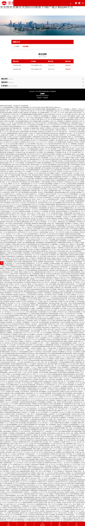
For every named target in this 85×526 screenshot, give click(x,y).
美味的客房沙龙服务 (37, 175)
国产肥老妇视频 (14, 128)
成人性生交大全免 (40, 180)
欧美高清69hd (63, 272)
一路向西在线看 (23, 428)
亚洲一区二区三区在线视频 (34, 329)
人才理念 (17, 46)
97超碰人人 (27, 492)
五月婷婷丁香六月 (16, 114)
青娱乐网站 (64, 340)
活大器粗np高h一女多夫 (32, 338)
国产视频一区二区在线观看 (74, 454)
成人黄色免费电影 (18, 253)
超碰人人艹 (65, 456)
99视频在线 (15, 229)
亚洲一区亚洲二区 (21, 411)
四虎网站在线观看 (41, 109)
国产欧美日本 (68, 249)
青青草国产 (15, 501)
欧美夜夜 (62, 282)
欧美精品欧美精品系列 (69, 374)
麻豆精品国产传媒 (73, 253)
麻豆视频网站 (43, 392)
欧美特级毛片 (76, 421)
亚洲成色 (19, 194)
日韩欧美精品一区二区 (32, 393)
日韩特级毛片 (60, 471)
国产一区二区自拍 (34, 511)
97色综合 (76, 145)
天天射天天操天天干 (57, 125)
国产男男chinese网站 (73, 307)
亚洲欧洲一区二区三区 (70, 218)
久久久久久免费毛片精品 (11, 274)
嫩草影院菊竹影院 (61, 204)
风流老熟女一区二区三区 (73, 388)
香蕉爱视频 (17, 191)
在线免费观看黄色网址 (51, 243)
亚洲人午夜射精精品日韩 (27, 362)
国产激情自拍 (36, 418)
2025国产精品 (25, 185)
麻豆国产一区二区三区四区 (71, 407)
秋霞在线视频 (57, 404)
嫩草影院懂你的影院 (29, 291)
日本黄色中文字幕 (20, 152)
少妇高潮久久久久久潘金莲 (22, 289)
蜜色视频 (25, 206)
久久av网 (81, 468)
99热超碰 (12, 438)
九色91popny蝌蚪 (75, 260)
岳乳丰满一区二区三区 (42, 317)
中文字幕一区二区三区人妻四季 (22, 284)
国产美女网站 (14, 144)
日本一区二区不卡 (18, 130)
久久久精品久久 (7, 340)
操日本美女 (75, 114)
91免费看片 (57, 279)
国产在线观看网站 (74, 268)
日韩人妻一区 (66, 144)
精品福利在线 (44, 314)
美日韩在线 (40, 294)
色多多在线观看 (46, 352)
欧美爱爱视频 (71, 372)
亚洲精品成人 (24, 468)
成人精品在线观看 (17, 251)
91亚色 (66, 236)
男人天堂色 (78, 208)
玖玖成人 (61, 314)
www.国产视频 (58, 438)
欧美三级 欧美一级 (78, 404)
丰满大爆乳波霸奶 (77, 416)
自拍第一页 (56, 310)
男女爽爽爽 (29, 225)
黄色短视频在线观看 (34, 428)
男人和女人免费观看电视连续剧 (9, 133)
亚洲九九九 (23, 213)
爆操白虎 (40, 367)
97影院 (43, 509)
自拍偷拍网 (11, 159)
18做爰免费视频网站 (42, 303)
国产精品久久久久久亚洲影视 (44, 300)
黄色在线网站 (15, 513)
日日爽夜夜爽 (53, 161)
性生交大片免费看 (51, 312)
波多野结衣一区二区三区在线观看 (70, 485)
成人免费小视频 (69, 483)
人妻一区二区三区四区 (39, 288)
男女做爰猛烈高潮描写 (26, 137)
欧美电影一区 (11, 263)
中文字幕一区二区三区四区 (29, 508)
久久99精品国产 (27, 457)
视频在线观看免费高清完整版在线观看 (61, 353)
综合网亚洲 (70, 142)
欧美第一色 (77, 119)
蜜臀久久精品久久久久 (44, 298)
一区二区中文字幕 (60, 232)
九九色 (57, 459)
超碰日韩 (29, 288)
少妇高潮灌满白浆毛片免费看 (33, 163)
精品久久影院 (14, 444)
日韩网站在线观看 (14, 310)
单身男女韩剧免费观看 (15, 126)
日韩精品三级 (25, 511)
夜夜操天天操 (20, 366)
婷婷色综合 (75, 320)
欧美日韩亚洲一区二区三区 (34, 485)
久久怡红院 (32, 237)
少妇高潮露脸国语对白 (64, 123)
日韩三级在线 (18, 166)
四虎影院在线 (31, 353)
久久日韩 (53, 444)
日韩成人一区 (79, 282)
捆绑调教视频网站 (51, 109)
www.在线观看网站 (11, 487)
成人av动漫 (49, 516)
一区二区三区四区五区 (78, 133)
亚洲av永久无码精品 (62, 424)
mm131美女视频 (4, 480)
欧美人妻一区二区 (37, 201)
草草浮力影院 (80, 374)
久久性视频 (61, 201)
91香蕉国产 (18, 322)
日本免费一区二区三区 (64, 360)
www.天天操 (72, 308)
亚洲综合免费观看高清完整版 (19, 364)
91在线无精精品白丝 (5, 489)
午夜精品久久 (25, 412)
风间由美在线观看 (49, 262)
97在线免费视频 (4, 470)
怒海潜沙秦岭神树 (58, 407)
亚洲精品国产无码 (50, 461)
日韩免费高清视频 (31, 388)
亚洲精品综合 (53, 369)
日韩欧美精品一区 (32, 301)
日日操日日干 (63, 118)
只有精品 (30, 249)
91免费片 (6, 320)
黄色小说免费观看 (56, 151)
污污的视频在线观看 (32, 126)
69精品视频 (78, 362)
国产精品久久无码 (36, 267)
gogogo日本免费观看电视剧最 (69, 197)
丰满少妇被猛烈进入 (14, 187)
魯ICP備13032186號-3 (42, 96)
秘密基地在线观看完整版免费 (28, 402)
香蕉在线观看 (35, 437)
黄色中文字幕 (48, 203)
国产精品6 (81, 265)
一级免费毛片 (41, 194)
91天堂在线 (51, 379)
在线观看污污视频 (73, 341)
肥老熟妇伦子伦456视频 (22, 348)
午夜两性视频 (28, 256)
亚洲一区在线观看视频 (58, 225)
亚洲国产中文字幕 (50, 475)
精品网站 (47, 445)
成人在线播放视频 (49, 152)
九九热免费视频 (41, 508)
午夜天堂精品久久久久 (20, 171)
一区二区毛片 (66, 463)
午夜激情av (80, 222)
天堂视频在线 (75, 178)
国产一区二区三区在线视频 (34, 217)
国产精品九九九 (6, 229)
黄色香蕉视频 (68, 293)
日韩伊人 (45, 350)
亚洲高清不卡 (14, 440)
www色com (33, 239)
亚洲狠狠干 (52, 400)
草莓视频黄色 (8, 293)
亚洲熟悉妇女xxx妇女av (30, 145)
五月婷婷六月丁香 (45, 418)
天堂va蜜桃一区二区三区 (52, 132)
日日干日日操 (8, 210)
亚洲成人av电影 (23, 133)
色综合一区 (37, 185)
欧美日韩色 (46, 289)
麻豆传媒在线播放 (53, 364)
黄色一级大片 (31, 414)
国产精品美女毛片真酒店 (20, 378)
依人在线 (79, 489)
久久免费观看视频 (49, 345)
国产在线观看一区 (71, 327)
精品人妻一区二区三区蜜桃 (10, 404)
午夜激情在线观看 (7, 305)
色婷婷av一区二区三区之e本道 (40, 161)
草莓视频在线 (20, 256)
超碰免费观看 (47, 416)
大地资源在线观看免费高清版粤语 (18, 475)
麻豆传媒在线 (80, 345)
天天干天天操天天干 (22, 397)
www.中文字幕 (45, 265)
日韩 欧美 (49, 340)
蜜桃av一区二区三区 (24, 340)
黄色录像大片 (36, 509)
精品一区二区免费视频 (20, 300)
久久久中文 (34, 340)
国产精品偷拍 (33, 113)
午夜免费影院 (47, 293)
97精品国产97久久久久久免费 (63, 336)
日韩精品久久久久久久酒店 (48, 320)
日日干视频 (30, 447)
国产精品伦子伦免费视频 (13, 156)
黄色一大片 (61, 191)
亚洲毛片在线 (42, 499)
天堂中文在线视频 (66, 322)
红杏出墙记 (75, 125)
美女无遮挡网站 (31, 144)
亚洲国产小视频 (69, 158)
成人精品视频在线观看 (32, 459)
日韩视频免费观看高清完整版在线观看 (31, 114)
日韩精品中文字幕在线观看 (38, 156)
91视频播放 (20, 230)
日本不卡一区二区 (78, 466)
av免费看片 (52, 140)
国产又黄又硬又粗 (76, 187)
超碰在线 (80, 197)
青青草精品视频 (9, 166)
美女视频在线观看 (10, 353)
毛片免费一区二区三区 (28, 166)
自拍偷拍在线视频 (24, 308)
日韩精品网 (37, 433)
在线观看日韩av (55, 267)
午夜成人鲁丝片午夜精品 (17, 341)
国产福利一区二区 (78, 508)
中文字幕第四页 (61, 256)
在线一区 (39, 130)
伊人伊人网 (25, 159)
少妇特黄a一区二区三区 (41, 336)
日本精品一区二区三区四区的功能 (37, 173)
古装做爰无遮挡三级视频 (71, 369)
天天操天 (20, 145)
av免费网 (31, 366)
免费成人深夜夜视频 (78, 353)
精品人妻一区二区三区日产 (50, 201)
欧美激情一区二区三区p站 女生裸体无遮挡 (40, 197)
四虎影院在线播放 (43, 270)
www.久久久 (13, 320)
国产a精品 (61, 409)
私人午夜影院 (57, 502)
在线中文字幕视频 (66, 274)
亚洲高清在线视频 (54, 314)
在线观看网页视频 (77, 230)
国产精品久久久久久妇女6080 (67, 315)
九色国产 (78, 116)
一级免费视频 (39, 308)
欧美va (9, 116)
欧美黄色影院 (75, 274)
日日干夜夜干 (64, 308)
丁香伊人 (80, 109)
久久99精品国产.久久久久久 (61, 435)
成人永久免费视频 (56, 334)
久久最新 (26, 246)
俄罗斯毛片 (77, 520)
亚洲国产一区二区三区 (33, 171)
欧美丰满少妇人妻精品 (76, 392)
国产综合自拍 (31, 154)
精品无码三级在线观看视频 (57, 210)
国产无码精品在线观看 (12, 147)
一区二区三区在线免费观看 (42, 454)
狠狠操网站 (18, 159)
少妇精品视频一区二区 (65, 189)
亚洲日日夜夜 (75, 267)
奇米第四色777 (9, 314)
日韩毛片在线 (16, 213)
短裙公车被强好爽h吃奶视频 (36, 468)
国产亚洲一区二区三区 (70, 445)
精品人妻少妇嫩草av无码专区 (29, 466)
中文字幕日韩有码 (32, 294)
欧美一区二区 (67, 419)
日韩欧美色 (57, 288)
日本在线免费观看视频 (65, 343)
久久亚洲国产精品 (78, 336)
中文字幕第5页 (65, 468)
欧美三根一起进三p (11, 357)
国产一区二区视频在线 (21, 286)
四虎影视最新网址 (44, 210)
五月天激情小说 (69, 371)
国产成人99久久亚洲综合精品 (42, 447)
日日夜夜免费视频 (15, 480)
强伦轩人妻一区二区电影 (34, 213)
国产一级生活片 (26, 478)
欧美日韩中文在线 (13, 381)
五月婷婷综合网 (12, 196)
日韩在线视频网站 (78, 262)
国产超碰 (3, 241)
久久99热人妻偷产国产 (38, 284)
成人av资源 (25, 194)
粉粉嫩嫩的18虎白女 (69, 208)
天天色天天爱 (35, 322)
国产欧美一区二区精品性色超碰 (39, 140)
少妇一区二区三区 (50, 464)
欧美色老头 (45, 369)
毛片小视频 (14, 197)
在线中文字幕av (64, 229)
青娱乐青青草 (46, 327)
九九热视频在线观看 (30, 520)
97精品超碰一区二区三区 (14, 350)
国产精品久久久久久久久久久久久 (48, 397)
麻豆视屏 (15, 369)
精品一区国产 (60, 324)
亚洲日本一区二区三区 (58, 220)
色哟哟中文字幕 (45, 267)
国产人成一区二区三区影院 (72, 225)
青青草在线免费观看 (21, 353)
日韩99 (10, 355)
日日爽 (70, 303)
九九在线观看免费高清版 (42, 291)
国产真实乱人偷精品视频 (18, 343)
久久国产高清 (45, 268)
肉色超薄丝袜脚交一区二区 (34, 423)
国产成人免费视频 (38, 262)
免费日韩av (70, 310)
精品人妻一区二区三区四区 (62, 111)
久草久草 (5, 315)
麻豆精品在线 (24, 182)
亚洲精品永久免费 (10, 426)
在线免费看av (46, 121)
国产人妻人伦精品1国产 (31, 496)
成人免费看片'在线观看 (67, 376)
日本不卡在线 (30, 118)
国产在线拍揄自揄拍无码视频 (15, 499)
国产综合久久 (81, 217)
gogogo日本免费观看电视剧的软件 (36, 227)
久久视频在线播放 (62, 253)
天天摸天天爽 (22, 440)
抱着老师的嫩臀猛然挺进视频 (69, 437)
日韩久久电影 (67, 125)
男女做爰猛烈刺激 (77, 151)
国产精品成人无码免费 (63, 492)
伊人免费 (19, 359)
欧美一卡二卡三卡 (38, 374)
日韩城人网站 (16, 244)
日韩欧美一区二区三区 (64, 397)
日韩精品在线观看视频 (52, 315)
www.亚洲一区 (62, 487)
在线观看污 (26, 267)
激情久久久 (67, 178)
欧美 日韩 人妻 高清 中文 (19, 518)
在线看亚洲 (6, 301)
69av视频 (25, 319)
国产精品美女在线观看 (38, 281)
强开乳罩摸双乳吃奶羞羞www (77, 236)
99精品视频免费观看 (79, 210)
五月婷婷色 (37, 438)
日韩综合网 (20, 405)
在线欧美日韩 (4, 135)
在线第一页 (79, 173)
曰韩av (47, 509)
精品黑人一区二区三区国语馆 (19, 390)
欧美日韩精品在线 (58, 119)
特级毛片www (21, 320)
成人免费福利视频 (53, 362)
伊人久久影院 (47, 374)
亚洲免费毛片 (65, 367)
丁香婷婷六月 (37, 116)
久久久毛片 (27, 452)
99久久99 (11, 142)
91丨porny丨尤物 (20, 317)
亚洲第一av (23, 151)
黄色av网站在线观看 (29, 494)
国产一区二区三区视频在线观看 (24, 177)
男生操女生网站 (38, 450)
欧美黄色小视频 (50, 180)
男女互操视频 (32, 475)
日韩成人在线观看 (40, 518)
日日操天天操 (25, 303)
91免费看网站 (62, 388)
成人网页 (9, 137)
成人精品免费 (19, 236)
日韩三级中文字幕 (24, 220)
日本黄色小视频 (16, 508)
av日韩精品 (76, 232)
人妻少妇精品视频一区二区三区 (38, 331)
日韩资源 (70, 386)
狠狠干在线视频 (75, 360)
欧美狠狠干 (28, 324)
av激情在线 (32, 516)
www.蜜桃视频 (78, 428)
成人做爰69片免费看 (73, 118)
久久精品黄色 (12, 376)
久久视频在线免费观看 (26, 502)
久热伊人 (19, 234)
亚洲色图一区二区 (51, 156)
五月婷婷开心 (28, 341)
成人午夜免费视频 (46, 383)
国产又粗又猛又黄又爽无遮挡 (52, 274)
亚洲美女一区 (6, 435)
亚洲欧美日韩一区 (38, 457)
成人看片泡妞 (42, 435)
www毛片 (61, 483)
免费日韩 (39, 350)
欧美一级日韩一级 (30, 371)
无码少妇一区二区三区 (30, 130)
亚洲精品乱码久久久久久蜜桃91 (21, 464)
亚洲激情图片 (27, 253)
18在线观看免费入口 (16, 506)
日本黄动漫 (57, 319)
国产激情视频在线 (63, 457)
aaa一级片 (27, 119)
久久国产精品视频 (44, 126)
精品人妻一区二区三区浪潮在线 (66, 381)
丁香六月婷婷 (8, 223)
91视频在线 (56, 516)
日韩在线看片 (8, 400)
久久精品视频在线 (23, 516)
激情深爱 (73, 357)
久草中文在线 (55, 128)
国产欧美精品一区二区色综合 (47, 206)
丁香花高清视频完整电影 (22, 121)
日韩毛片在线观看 (57, 393)
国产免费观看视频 (19, 520)
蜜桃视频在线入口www (65, 133)
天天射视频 (58, 152)
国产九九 (14, 327)
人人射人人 (82, 239)
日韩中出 (40, 386)
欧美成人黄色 (70, 248)
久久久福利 (10, 520)
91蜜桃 (20, 369)
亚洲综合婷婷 (61, 156)
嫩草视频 (31, 445)
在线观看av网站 (52, 487)
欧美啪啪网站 (4, 346)
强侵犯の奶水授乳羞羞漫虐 (31, 487)
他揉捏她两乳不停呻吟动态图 (41, 137)
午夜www (7, 440)
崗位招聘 (27, 46)
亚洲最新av (49, 402)
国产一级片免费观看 (74, 338)
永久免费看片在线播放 (30, 282)
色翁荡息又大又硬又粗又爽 (39, 260)
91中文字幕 (43, 165)
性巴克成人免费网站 (17, 367)
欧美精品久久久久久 (12, 248)
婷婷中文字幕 (23, 315)
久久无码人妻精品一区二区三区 (44, 215)
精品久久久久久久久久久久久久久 (34, 398)
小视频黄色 (37, 383)
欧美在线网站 (33, 192)
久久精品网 (43, 171)
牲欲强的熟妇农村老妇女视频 (59, 298)
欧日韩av (69, 502)
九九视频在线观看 (11, 118)
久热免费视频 (54, 244)
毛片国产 (51, 251)
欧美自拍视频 (69, 220)
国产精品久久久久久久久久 (66, 398)
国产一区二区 (23, 229)
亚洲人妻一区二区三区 (36, 111)
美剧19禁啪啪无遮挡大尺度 (43, 353)
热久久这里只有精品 (59, 251)
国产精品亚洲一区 (65, 267)
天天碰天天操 (33, 444)
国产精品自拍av (10, 388)
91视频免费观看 (74, 270)
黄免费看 (60, 294)
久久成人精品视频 (16, 374)
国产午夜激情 (11, 447)
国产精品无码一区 (41, 385)
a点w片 (66, 476)
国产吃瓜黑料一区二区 (58, 489)
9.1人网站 (63, 518)
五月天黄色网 (74, 229)
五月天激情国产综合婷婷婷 (7, 411)
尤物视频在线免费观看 (14, 511)
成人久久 (8, 402)
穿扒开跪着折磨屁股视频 (30, 499)
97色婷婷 (80, 346)
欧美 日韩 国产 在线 (12, 170)
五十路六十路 (27, 463)
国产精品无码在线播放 (6, 113)
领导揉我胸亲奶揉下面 (33, 244)
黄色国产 (24, 215)
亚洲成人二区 (80, 135)
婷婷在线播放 (70, 227)
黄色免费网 (79, 199)
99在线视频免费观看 (79, 480)
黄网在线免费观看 (24, 331)
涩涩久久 (73, 345)
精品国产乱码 (31, 440)
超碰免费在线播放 (57, 374)
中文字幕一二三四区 (43, 343)
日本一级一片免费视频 (63, 109)
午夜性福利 (50, 482)
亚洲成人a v (63, 359)
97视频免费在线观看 (31, 293)
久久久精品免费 (53, 412)
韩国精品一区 (69, 473)
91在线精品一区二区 (16, 430)
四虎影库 (53, 454)
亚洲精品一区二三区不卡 (37, 395)
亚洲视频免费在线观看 (41, 501)
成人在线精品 (77, 213)
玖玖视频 (68, 395)
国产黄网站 (20, 487)
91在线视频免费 (42, 208)
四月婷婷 (35, 379)
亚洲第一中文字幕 (25, 156)
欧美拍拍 (56, 345)
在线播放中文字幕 (42, 326)
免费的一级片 (40, 475)
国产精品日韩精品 (79, 386)
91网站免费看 (37, 265)
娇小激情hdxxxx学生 (11, 232)
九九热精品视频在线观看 (75, 279)
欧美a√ (19, 185)
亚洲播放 (34, 404)
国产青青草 (52, 211)
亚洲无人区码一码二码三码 (18, 203)
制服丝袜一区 (23, 144)
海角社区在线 (31, 109)
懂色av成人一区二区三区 (32, 210)
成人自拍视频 (31, 334)
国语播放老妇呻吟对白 (24, 442)
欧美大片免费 (45, 170)
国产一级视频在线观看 (58, 223)
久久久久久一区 (49, 426)
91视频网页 (62, 418)
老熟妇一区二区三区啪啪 (55, 350)
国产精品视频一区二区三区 (43, 125)
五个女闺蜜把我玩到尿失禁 (15, 267)
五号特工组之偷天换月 (41, 123)
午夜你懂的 (33, 220)
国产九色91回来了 (26, 431)
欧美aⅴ (74, 395)
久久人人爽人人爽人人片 (26, 248)
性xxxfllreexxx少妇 (22, 196)
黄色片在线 (25, 359)
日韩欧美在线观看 (56, 260)
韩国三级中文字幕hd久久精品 (8, 476)
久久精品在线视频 (35, 314)
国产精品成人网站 (25, 165)
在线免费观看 (63, 241)
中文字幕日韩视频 (44, 372)
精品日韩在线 (64, 338)
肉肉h (31, 185)
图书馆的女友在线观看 (49, 154)
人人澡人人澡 (31, 300)
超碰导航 (26, 113)
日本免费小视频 (5, 211)
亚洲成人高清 (77, 471)
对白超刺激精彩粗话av (57, 405)
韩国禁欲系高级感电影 (40, 376)
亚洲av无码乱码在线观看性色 (70, 333)
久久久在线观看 (31, 364)
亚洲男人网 (68, 232)
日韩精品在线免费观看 (61, 137)
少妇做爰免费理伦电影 (41, 504)
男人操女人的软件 (40, 516)
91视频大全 (55, 466)
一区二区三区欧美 (73, 130)
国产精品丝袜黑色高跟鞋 (77, 111)
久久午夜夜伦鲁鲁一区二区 (75, 211)
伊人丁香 (45, 506)
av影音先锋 (41, 203)
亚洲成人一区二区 (78, 343)
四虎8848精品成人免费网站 (62, 423)
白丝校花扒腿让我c (62, 296)
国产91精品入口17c (43, 145)
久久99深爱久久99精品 (53, 359)
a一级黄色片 (73, 109)
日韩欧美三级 (61, 289)
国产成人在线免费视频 (41, 196)
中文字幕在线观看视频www (21, 314)
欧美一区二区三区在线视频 (54, 456)
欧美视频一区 (9, 398)
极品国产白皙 (65, 139)
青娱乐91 (17, 142)
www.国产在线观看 (21, 447)
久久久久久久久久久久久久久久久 (11, 204)
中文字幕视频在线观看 (32, 149)
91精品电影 (34, 191)
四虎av (26, 366)
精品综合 (51, 357)
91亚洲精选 (14, 334)
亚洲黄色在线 (14, 421)
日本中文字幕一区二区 (18, 456)
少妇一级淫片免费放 (51, 284)
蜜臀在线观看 (53, 372)
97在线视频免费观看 (62, 480)
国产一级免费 (14, 272)
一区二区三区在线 (18, 463)
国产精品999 (47, 489)
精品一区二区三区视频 (47, 438)
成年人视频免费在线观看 (23, 471)
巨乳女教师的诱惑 (17, 201)
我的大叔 (50, 502)
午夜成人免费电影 (22, 135)
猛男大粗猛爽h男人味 (38, 253)
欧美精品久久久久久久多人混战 (36, 426)
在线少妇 (29, 229)
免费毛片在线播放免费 (43, 133)
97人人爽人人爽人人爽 (40, 362)
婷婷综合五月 (29, 379)
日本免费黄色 (13, 249)
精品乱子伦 (50, 435)
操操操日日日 (62, 383)
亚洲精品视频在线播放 (42, 414)
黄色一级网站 (77, 504)
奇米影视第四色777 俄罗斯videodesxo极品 (32, 310)
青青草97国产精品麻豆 (48, 130)
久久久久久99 (30, 504)
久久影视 (40, 301)
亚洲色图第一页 (10, 322)
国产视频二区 (68, 379)
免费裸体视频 (34, 490)
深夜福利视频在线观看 (78, 426)
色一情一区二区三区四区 (76, 263)
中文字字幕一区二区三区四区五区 (23, 383)
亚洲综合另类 (30, 180)
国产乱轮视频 (50, 288)
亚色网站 (40, 381)
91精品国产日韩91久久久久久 (68, 442)
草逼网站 (15, 340)
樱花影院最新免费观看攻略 (30, 386)
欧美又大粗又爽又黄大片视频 (76, 475)
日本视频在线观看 (23, 249)
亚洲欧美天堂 (48, 470)
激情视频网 (58, 426)
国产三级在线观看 (43, 158)
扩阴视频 (44, 433)
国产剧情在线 (74, 140)
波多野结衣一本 (53, 414)
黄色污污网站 (9, 284)
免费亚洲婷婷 (15, 151)
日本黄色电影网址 (79, 137)
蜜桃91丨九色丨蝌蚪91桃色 (9, 459)
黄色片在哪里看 (27, 201)
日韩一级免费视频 (68, 444)
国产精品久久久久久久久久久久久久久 (15, 312)
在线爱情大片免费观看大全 (59, 352)
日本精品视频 (27, 223)
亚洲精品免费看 (43, 490)
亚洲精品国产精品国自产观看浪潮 (68, 348)
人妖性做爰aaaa (76, 397)
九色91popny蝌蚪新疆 (33, 189)
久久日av (61, 412)
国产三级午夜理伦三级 (78, 293)
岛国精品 (15, 428)
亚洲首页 (49, 371)
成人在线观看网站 (8, 262)
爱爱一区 (4, 182)
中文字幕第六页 (17, 400)
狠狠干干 (32, 352)
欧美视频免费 (13, 509)
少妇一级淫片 (32, 199)
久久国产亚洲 (51, 234)
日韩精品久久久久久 (55, 317)
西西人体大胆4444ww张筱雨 (8, 366)
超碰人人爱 (76, 444)
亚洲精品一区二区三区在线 (59, 116)
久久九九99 (61, 326)
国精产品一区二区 (11, 178)
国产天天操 (54, 329)
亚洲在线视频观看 (49, 192)
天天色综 (56, 483)
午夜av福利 (51, 506)
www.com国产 (20, 496)
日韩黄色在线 (69, 471)
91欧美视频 (47, 450)
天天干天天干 (67, 230)
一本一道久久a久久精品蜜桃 (62, 196)
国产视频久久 (73, 301)
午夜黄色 (9, 253)
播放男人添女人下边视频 (74, 359)
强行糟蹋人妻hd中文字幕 (73, 518)
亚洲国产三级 (21, 243)
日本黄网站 (51, 459)
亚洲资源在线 (43, 459)
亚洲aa (49, 223)
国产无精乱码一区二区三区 (9, 307)
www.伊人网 (60, 249)
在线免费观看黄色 (22, 357)
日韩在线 (4, 407)
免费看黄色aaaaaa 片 (77, 277)
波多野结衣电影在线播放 (7, 237)
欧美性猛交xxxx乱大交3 (42, 400)
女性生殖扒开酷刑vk (5, 109)
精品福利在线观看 (56, 147)
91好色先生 (54, 383)
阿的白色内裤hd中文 (21, 329)
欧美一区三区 (52, 249)
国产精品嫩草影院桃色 (8, 317)
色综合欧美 (64, 126)
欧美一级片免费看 (32, 147)
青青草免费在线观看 (54, 497)
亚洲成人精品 (30, 438)
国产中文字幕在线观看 (6, 319)
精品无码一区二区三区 (57, 194)
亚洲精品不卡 (33, 194)
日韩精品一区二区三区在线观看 (48, 149)
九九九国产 (14, 454)
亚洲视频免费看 (25, 191)
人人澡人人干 (23, 147)
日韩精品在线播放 (80, 126)
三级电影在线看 (74, 367)
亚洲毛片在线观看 (37, 463)
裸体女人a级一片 (73, 457)
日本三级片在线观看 (36, 506)
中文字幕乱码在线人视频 (22, 237)
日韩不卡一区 (69, 145)
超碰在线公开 (70, 430)
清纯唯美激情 (75, 499)
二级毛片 (22, 187)
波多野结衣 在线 (16, 489)
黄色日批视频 (71, 116)
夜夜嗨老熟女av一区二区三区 (34, 263)
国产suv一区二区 (24, 444)
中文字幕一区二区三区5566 (35, 135)
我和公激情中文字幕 (71, 113)
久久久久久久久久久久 (41, 142)
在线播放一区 (66, 260)
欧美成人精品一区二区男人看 (45, 473)
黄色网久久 (51, 336)
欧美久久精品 (18, 262)
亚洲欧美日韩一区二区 (68, 147)
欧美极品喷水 (26, 506)
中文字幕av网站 (21, 504)
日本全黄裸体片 (53, 478)
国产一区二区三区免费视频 (44, 333)
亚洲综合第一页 (57, 333)
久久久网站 (6, 227)
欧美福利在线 (11, 348)
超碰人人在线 (76, 154)
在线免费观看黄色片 (74, 424)
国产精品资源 (12, 119)
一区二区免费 (7, 513)
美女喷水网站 (4, 379)
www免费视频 (42, 340)
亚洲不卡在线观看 (9, 121)
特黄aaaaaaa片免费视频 (38, 464)
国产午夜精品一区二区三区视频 (44, 494)
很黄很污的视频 (68, 213)
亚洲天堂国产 (7, 281)
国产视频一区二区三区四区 (12, 418)
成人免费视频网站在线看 (58, 395)
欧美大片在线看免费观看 (71, 194)
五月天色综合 (4, 376)
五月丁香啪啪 (21, 338)
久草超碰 (2, 256)
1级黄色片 (31, 196)
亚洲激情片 (47, 118)
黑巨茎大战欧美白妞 (42, 251)
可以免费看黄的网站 (12, 139)
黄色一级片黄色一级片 (74, 390)
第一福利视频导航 (67, 404)
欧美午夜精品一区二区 (55, 355)
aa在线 (65, 475)
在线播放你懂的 (7, 463)
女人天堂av (67, 294)
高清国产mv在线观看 (9, 177)
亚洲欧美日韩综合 (15, 416)
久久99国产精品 (53, 301)
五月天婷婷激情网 (65, 497)
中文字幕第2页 (80, 496)
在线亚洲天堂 (7, 334)
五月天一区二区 (46, 213)
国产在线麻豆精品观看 (64, 431)
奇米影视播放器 (70, 496)
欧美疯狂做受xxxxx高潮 (53, 433)
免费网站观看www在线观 (65, 243)
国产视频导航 (59, 140)
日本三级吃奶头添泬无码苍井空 (69, 265)
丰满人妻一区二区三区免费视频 (13, 515)
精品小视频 (60, 284)
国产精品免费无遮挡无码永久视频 (19, 199)
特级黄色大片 (78, 166)
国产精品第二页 (14, 225)
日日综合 (77, 158)
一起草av (9, 277)
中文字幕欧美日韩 (32, 203)
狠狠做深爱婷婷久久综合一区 (54, 520)
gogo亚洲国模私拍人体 (37, 470)
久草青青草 (31, 319)
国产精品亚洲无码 (48, 279)
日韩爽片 (5, 126)
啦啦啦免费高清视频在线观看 (13, 412)
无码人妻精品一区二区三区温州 (71, 449)
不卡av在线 (41, 184)
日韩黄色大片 (12, 397)
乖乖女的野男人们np (40, 359)
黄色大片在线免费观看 (54, 376)
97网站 (75, 215)
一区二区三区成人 (52, 222)
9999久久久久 (40, 282)
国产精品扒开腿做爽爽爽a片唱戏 (75, 487)
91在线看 (7, 197)
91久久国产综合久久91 (9, 504)
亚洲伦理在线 (23, 109)
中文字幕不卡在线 (45, 405)
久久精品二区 (32, 133)
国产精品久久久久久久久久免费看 (64, 331)
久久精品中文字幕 (24, 111)
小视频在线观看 (54, 343)
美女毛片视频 (4, 494)
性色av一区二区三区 (64, 378)
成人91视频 (47, 135)
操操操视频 (16, 288)
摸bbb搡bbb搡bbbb (39, 236)
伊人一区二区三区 (80, 147)
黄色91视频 (25, 251)
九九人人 (70, 334)
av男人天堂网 (43, 487)
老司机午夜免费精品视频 (74, 241)
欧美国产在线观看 (59, 178)
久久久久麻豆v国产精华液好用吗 (53, 144)
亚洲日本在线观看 (40, 277)
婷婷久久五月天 (57, 463)
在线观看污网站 (39, 366)
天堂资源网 (65, 173)
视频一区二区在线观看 (37, 296)
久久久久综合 (18, 265)
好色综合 (60, 171)
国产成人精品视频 (21, 423)
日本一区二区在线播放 (53, 338)
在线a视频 (29, 241)
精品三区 (48, 194)
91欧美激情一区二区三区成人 (58, 509)
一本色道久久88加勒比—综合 (37, 348)
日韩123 (45, 301)
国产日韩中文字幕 (18, 161)
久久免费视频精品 (55, 126)
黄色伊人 (55, 277)
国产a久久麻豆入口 (20, 241)
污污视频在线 (68, 121)
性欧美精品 (17, 450)
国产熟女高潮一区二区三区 (13, 303)
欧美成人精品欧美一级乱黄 (58, 307)
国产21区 (53, 121)
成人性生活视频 (45, 229)
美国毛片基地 (35, 305)
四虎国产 (42, 128)
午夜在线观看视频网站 (12, 424)
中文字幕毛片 (47, 308)
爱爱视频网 (37, 168)
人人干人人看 (69, 156)
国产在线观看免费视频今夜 (33, 170)
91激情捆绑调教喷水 (61, 180)
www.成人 (67, 140)
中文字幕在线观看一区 (67, 490)
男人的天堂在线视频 (17, 123)
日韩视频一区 (13, 135)
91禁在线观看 (10, 360)
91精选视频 (48, 466)
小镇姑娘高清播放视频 (65, 459)
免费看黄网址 (69, 291)
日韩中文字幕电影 (67, 151)
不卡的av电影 (61, 149)
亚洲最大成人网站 (65, 392)
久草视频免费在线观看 (77, 378)
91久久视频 (67, 412)
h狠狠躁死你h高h (71, 256)
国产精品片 (23, 244)
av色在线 (50, 189)
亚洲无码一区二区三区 (71, 191)
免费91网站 (49, 277)
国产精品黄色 (33, 480)
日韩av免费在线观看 (48, 485)
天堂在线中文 (38, 416)
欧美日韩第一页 (10, 236)
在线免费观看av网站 (57, 293)
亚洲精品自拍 (7, 442)
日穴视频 (7, 473)
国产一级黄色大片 (71, 244)
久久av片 (55, 431)
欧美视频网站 (81, 456)
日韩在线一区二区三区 (53, 237)
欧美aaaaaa (76, 300)
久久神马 (24, 234)
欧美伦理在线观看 (61, 239)
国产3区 (4, 447)
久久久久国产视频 (29, 178)
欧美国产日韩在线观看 (50, 367)
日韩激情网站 (34, 230)
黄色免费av (31, 286)
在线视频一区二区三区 (59, 184)
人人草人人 (34, 367)
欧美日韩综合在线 (25, 437)
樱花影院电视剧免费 (45, 307)
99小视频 (20, 113)
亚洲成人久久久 (68, 504)
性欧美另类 (6, 114)
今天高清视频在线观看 (6, 428)
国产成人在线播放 (59, 215)
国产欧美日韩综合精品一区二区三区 (62, 300)
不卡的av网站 (25, 208)
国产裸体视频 (59, 515)
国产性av (64, 175)
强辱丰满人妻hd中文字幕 (40, 502)
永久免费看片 (52, 255)
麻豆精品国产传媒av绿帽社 (63, 320)
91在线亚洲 (61, 291)
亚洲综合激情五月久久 (38, 431)
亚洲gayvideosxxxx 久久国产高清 (17, 275)
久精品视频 (43, 222)
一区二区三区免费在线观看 (61, 366)
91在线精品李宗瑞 (5, 296)
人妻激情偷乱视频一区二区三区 (29, 184)
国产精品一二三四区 (48, 423)
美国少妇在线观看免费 (55, 177)
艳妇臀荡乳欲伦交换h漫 (24, 260)
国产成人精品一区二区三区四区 (54, 230)
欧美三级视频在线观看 (35, 121)
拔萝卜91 (31, 359)
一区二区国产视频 (80, 284)
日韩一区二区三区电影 (12, 111)
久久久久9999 (14, 211)
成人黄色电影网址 (43, 409)
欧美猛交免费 (47, 381)
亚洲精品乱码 (8, 268)
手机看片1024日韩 (53, 388)
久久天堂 (25, 515)
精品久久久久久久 (41, 237)
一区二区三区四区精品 (62, 275)
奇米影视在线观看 (28, 265)
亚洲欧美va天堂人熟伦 (70, 405)
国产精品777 (9, 378)
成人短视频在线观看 (43, 113)
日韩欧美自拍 (43, 305)
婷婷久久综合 (60, 258)
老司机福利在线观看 (34, 360)
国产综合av (34, 478)
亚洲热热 (9, 468)
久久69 (4, 502)
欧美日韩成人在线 (72, 180)
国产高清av (22, 170)
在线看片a (54, 450)
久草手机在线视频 (16, 409)
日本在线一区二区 (79, 447)
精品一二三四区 (56, 246)
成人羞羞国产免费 (48, 463)
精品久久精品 (37, 378)
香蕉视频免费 (13, 145)
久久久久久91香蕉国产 (42, 412)
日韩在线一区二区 (75, 511)
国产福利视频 (77, 156)
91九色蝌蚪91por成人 (12, 308)
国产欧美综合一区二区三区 (32, 255)
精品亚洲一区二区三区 (28, 400)
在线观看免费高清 (7, 369)
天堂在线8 (80, 215)
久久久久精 (47, 151)
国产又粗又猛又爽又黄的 (29, 461)
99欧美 (15, 113)
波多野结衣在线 (54, 133)
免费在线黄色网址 (34, 206)
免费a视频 (32, 159)
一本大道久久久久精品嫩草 (69, 217)
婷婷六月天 (11, 298)
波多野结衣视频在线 (33, 390)
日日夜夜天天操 (27, 369)
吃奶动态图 (3, 137)
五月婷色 (77, 227)
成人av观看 (10, 171)
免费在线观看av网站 (12, 189)
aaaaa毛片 (16, 137)
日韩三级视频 (15, 392)
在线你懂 (37, 357)
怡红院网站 (54, 457)
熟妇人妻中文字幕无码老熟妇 (72, 165)
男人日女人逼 (75, 355)
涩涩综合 (10, 372)
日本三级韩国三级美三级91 (74, 509)
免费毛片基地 (41, 315)
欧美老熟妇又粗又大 (9, 140)
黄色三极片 (40, 144)
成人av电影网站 (41, 520)
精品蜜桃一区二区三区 (60, 430)
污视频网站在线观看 (21, 426)
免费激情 (78, 185)
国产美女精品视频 (46, 168)
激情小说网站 (37, 449)
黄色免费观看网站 (47, 163)
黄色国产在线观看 (36, 268)
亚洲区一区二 (35, 355)
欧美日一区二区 (5, 341)
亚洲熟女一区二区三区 (26, 116)
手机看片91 (62, 135)
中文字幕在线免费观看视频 (25, 449)
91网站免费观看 (77, 350)
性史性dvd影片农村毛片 (72, 289)
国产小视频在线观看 (62, 255)
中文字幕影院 (12, 346)
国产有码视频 (8, 282)
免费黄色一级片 (32, 315)
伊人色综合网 (12, 279)
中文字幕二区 (6, 454)
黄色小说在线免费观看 (18, 239)
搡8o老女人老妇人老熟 (65, 286)
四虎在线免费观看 (56, 166)
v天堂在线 (62, 145)
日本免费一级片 (43, 379)
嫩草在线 (70, 175)
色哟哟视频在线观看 (61, 281)
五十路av (27, 239)
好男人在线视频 (62, 329)
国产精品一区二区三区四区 (46, 437)
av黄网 (15, 449)
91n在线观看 (60, 236)
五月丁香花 (51, 331)
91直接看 (32, 412)
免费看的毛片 (24, 480)
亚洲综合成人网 (51, 256)
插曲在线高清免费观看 (47, 360)
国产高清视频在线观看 (19, 336)
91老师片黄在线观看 (31, 298)
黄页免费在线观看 (25, 490)
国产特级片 (6, 471)
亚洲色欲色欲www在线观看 (32, 405)
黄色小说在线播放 (56, 447)
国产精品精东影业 (31, 152)
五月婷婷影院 (9, 191)
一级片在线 (20, 119)
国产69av (59, 444)
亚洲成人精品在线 (31, 317)
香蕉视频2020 (78, 220)
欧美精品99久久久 (58, 470)
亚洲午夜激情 (73, 456)
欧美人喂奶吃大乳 (29, 123)
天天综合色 (47, 457)
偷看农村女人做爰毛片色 (63, 400)
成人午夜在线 (10, 241)
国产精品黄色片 (4, 149)
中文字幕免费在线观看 (60, 142)
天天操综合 (5, 475)
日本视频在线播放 (53, 123)
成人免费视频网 (57, 203)
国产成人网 (34, 218)
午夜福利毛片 (60, 182)
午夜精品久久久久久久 (19, 168)
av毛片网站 (40, 152)
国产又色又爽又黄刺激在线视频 (61, 163)
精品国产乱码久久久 (10, 194)
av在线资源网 (15, 296)
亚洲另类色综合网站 (54, 303)
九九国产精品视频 (45, 182)
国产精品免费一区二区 (68, 166)
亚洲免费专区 (74, 128)
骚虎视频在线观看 (69, 119)
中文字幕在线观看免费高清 (9, 260)
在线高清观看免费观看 (57, 416)
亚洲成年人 (76, 223)
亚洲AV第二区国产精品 (23, 158)
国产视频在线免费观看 (74, 272)
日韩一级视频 (74, 433)
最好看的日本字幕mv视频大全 (54, 411)
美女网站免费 (69, 210)
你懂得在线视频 (44, 232)
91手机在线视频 (25, 305)
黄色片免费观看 (36, 327)
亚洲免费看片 (15, 402)
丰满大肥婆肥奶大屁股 (68, 452)
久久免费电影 (70, 418)
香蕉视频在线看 (36, 369)
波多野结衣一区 (16, 431)
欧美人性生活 (27, 161)
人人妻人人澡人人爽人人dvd (57, 158)
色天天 (41, 471)
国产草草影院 (15, 490)
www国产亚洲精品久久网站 (45, 404)
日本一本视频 (31, 215)
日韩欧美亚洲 (44, 255)
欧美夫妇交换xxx (4, 497)
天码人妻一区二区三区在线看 (69, 152)
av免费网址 (46, 263)
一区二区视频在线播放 (58, 371)
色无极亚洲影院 (69, 201)
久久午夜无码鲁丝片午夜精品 (18, 149)
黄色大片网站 (49, 419)
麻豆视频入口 (69, 223)
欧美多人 (55, 189)
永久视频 (32, 308)
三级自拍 (54, 381)
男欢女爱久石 (64, 279)
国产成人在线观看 (56, 346)
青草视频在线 (38, 178)
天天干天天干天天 (22, 125)
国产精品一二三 (34, 307)
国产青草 (57, 437)
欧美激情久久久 (22, 414)
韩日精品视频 (4, 286)
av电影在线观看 (53, 241)
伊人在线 (63, 447)
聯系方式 (16, 42)
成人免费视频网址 (71, 222)
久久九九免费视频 (39, 445)
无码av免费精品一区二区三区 (16, 379)
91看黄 (52, 268)
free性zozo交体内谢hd (49, 114)
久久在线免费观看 (67, 426)
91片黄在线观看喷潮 (74, 494)
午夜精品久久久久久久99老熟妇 (64, 461)
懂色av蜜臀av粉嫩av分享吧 (62, 192)
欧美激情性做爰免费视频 (7, 206)
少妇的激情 (67, 416)
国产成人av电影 (6, 518)
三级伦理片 (21, 255)
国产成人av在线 (65, 433)
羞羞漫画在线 (61, 222)
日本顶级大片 (14, 352)
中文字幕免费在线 (56, 175)
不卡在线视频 (39, 258)
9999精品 (8, 392)
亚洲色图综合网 (53, 145)
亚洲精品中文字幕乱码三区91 (38, 482)
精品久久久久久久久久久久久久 (27, 333)
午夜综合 (76, 142)
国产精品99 (59, 475)
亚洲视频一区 (4, 289)
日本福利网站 (69, 326)
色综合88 (47, 147)
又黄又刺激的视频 (20, 298)
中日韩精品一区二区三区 (38, 492)
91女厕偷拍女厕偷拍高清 (61, 494)
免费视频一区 (55, 118)
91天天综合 (27, 355)
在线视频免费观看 (24, 421)
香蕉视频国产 (26, 322)
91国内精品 (51, 196)
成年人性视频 (14, 220)
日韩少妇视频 (30, 168)
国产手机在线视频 (51, 239)
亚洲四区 (40, 293)
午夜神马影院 (72, 296)
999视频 (75, 168)
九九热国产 (64, 334)
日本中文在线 (45, 357)
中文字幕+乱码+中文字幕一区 (71, 171)
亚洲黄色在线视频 (16, 175)
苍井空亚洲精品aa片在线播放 (55, 218)
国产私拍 (53, 182)
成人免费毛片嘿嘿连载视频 (21, 222)
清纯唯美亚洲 (52, 480)
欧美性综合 (8, 343)
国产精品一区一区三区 (78, 288)
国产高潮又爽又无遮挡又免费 (51, 159)
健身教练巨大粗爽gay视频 (39, 223)
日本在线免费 (33, 246)
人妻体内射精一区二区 (73, 383)
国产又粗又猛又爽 (48, 217)
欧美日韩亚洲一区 (30, 345)
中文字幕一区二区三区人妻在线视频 (65, 506)
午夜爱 (64, 502)
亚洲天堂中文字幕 (77, 121)
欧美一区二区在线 (24, 501)
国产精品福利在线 (70, 185)
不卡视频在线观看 (48, 178)
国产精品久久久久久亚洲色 (69, 346)
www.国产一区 (28, 419)
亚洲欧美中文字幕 (26, 175)
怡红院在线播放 (61, 227)
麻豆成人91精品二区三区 (74, 281)
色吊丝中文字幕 (71, 204)
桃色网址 (70, 480)
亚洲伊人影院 (47, 329)
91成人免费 (32, 251)
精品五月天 (39, 159)
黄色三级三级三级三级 (68, 203)
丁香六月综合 (42, 234)
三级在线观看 (4, 449)
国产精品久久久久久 (15, 215)
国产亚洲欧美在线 (76, 400)
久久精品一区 (64, 516)
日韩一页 (7, 175)
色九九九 (51, 232)
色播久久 (58, 173)
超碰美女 (35, 435)
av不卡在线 (5, 142)
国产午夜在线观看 (40, 424)
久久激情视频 (57, 217)
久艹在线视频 (18, 206)
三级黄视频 (11, 433)
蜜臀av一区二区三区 (14, 184)
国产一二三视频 (26, 350)
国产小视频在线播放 (48, 111)
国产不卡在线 (19, 140)
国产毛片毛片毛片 (52, 171)
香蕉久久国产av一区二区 (65, 421)
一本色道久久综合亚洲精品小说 (63, 262)
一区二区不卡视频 (53, 326)
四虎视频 (78, 298)
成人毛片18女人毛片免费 (51, 398)
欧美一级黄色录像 (41, 371)
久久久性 (33, 350)
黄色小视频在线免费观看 (23, 346)
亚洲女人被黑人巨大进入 (11, 173)
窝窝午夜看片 (59, 213)
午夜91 (56, 360)
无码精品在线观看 (42, 480)
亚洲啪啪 (23, 142)
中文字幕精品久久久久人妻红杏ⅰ (41, 476)
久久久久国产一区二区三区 (57, 113)
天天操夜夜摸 (8, 208)
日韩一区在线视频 (17, 386)
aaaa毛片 (30, 378)
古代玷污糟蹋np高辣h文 (12, 385)
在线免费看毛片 (28, 435)
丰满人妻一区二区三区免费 (63, 114)
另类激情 (57, 390)
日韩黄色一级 (42, 218)
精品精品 (16, 294)
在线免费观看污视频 (37, 274)
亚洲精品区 (22, 225)
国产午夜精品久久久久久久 (57, 185)
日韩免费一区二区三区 (9, 185)
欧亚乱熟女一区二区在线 (46, 430)
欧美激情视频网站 (77, 459)
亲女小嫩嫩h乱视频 (32, 275)
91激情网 (26, 230)
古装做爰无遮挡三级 (37, 187)
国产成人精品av (63, 513)
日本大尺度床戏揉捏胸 (56, 170)
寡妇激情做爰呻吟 (27, 204)
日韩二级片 (77, 248)
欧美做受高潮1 (29, 139)
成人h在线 (74, 196)
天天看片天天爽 (34, 119)
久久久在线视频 (64, 511)
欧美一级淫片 (7, 251)
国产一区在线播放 (25, 128)
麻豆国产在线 (24, 258)
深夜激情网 (60, 121)
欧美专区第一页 (70, 282)
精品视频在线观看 (14, 315)
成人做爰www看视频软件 (27, 416)
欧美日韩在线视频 (18, 282)
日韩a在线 (11, 289)
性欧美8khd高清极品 (59, 473)
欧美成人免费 (22, 334)
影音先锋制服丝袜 (65, 159)
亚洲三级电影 (56, 168)
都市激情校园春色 (21, 180)
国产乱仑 (2, 424)
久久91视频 (3, 139)
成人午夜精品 (13, 470)
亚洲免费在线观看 (33, 234)
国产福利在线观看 (18, 277)
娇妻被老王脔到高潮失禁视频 (73, 234)
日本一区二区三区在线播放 (17, 163)
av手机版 (50, 142)
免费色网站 (6, 506)
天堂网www (41, 132)
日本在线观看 (37, 229)
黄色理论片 (40, 489)
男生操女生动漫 (78, 291)
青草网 (49, 260)
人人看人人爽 (17, 305)
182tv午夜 (25, 376)
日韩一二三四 (11, 466)
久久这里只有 (15, 116)
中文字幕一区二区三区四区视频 (76, 340)
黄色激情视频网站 (80, 201)
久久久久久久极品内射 (67, 319)
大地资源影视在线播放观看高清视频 (41, 346)
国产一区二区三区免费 (64, 478)
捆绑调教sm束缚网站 (6, 331)
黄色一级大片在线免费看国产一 (74, 251)
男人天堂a (28, 187)
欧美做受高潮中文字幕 (25, 274)
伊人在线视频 (4, 355)
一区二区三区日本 (5, 220)
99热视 (53, 213)
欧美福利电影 (32, 385)
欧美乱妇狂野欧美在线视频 (76, 255)
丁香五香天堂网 (14, 227)
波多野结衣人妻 (55, 139)
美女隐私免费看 (66, 187)
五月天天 (11, 286)
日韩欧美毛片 (17, 208)
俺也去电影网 (7, 431)
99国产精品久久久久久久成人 (40, 241)
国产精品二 (35, 324)
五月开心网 (39, 166)
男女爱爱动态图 (6, 165)
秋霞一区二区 (41, 239)
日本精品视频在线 (11, 256)
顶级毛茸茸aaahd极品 (25, 404)
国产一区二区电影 (43, 191)
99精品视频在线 (38, 118)
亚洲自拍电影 (21, 454)
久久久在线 (41, 230)
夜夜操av (73, 492)
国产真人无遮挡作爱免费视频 (27, 424)
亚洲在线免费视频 (80, 317)
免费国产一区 (73, 139)
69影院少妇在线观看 (61, 211)
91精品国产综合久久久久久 (57, 327)
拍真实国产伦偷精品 (61, 130)
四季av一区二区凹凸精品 (40, 256)
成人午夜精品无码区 (13, 182)
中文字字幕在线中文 (72, 239)
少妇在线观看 (36, 341)
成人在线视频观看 (10, 329)
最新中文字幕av (53, 378)
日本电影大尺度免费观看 (41, 249)
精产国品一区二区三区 (71, 258)
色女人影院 (71, 206)
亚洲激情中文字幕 (15, 473)
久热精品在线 (30, 336)
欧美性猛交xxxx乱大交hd (72, 182)
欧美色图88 (9, 294)
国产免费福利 (56, 308)
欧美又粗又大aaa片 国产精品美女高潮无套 (12, 324)
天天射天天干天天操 (64, 277)
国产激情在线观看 (44, 322)
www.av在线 (16, 268)
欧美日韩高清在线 (29, 236)
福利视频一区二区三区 (36, 279)
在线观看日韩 (78, 331)
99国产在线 (72, 516)
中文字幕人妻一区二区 (19, 293)
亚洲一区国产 (69, 428)
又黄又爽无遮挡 (69, 149)
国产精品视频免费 (24, 192)
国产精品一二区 (15, 362)
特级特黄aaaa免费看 (24, 211)
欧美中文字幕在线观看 (16, 497)
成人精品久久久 (21, 118)
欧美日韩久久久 (52, 440)
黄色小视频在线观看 (31, 312)
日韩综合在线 (9, 222)
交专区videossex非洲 (54, 490)
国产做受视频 (33, 132)
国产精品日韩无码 (19, 398)
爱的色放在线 (54, 291)
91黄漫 (10, 449)
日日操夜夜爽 (33, 381)
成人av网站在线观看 (45, 225)
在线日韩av (38, 352)
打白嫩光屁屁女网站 (74, 275)
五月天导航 (43, 189)
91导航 (77, 452)
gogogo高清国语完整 (53, 392)
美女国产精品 (47, 187)
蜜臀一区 (70, 137)
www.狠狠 (15, 333)
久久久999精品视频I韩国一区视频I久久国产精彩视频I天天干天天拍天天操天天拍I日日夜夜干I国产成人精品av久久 (30, 107)
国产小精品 (64, 303)
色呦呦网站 (74, 144)
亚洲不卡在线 (17, 372)
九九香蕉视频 (7, 239)
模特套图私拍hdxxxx (77, 123)
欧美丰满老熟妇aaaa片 (62, 270)
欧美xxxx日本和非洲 (23, 307)
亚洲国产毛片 (14, 192)
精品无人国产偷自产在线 (16, 246)
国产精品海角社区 (51, 236)
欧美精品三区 (80, 218)
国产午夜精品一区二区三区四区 (18, 217)
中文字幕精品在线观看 (70, 161)
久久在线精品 (8, 288)
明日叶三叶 (39, 154)
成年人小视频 (6, 374)
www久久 (50, 483)
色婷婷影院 (78, 237)
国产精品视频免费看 (21, 154)
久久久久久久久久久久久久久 (72, 411)
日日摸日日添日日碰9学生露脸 (42, 139)
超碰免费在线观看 (27, 262)
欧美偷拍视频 (78, 334)
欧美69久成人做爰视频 (55, 452)
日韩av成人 (13, 423)
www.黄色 (18, 466)
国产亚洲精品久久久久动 (65, 364)
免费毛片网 (81, 423)
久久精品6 (15, 442)
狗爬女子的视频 (76, 189)
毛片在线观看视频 (66, 154)
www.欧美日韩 (45, 185)
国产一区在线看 (58, 419)
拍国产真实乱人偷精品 (50, 258)
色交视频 (58, 154)
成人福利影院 (22, 459)
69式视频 (57, 485)
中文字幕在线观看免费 (31, 270)
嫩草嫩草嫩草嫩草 (31, 243)
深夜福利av (49, 499)
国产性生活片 (34, 158)
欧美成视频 (70, 447)
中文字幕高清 (35, 211)
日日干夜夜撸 (78, 385)
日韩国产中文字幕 (21, 301)
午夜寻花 (13, 471)
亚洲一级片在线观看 (31, 343)
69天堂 (65, 438)
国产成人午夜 (30, 142)
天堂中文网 (15, 109)
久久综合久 (5, 310)
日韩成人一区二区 (77, 177)
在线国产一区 (7, 371)
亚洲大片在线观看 (50, 515)
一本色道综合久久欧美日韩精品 (76, 132)
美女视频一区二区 (73, 513)
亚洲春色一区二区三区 (77, 294)
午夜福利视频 (42, 312)
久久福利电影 (56, 197)
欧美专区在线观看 (69, 284)
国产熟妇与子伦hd (62, 312)
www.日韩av (44, 341)
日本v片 (24, 126)
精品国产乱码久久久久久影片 (17, 326)
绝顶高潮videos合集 (61, 206)
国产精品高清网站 (25, 268)
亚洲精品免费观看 (10, 154)
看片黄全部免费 (17, 319)
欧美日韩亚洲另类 (15, 132)
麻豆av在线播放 (56, 187)
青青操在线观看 (50, 275)
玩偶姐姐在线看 (34, 128)
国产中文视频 (80, 492)
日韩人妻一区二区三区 (68, 317)
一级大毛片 (14, 395)
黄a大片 (47, 282)
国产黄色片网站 (74, 159)
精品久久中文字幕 (55, 265)
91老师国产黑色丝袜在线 (25, 509)
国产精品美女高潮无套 (17, 435)
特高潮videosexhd (42, 364)
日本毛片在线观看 (42, 483)
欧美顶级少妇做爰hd (66, 168)
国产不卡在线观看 (20, 438)
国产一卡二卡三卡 (43, 478)
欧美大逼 (3, 171)
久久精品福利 (39, 334)
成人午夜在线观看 (67, 288)
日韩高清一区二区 (11, 234)
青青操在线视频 (24, 132)
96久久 (20, 470)
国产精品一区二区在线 (50, 296)
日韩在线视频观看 (24, 352)
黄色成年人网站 (75, 414)
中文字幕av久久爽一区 (18, 371)
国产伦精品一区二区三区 (21, 360)
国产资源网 (76, 249)
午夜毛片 (48, 246)
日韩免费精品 (19, 457)
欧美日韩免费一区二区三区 (42, 286)
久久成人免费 (30, 518)
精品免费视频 (49, 184)
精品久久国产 (15, 165)
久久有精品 (32, 258)
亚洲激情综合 (11, 152)
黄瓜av (32, 222)
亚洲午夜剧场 (46, 166)
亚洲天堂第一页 (66, 177)
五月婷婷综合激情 (69, 515)
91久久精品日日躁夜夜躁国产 (29, 409)
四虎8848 (2, 388)
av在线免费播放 (41, 402)
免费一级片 (41, 147)
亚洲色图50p (41, 275)
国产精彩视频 (33, 208)
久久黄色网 (57, 482)
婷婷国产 (32, 501)
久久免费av (78, 246)
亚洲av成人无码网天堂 (41, 497)
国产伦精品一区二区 (29, 277)
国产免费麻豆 (51, 173)
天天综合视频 (31, 125)
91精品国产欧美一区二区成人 (76, 329)
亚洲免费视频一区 (46, 116)
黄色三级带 (76, 364)
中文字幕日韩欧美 (31, 326)
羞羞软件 (7, 395)
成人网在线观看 (62, 372)
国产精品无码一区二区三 (61, 268)
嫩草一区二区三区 (18, 452)
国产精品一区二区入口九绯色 (72, 464)
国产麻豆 (60, 161)
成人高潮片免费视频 (34, 182)
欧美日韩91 (20, 178)
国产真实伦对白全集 (9, 180)
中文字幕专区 (20, 345)
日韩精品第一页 (54, 282)
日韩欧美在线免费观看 (74, 312)
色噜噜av (8, 414)
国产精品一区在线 (11, 158)
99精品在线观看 (6, 367)
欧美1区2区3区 (48, 310)
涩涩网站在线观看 (55, 263)
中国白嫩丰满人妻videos (77, 170)
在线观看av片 (61, 248)
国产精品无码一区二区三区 (25, 232)
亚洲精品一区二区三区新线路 (52, 386)
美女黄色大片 (80, 204)
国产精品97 (60, 165)
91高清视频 (53, 289)
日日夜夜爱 (31, 357)
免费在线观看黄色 (68, 520)
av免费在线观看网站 (10, 496)
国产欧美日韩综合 (61, 454)
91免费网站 (56, 442)
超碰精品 (21, 139)
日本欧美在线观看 (72, 184)
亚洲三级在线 (72, 298)
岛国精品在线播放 (50, 204)
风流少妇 (14, 338)
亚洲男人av (45, 378)
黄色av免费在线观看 (18, 210)
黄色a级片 (54, 248)
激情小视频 (9, 130)
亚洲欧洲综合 (68, 215)
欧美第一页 (72, 173)
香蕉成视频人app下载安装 (41, 177)
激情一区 (56, 348)
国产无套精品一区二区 (50, 471)
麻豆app (69, 352)
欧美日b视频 (39, 345)
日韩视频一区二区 (65, 128)
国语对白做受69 (35, 165)
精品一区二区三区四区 (56, 449)
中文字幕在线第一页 (57, 476)
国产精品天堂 (41, 246)
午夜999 (3, 294)
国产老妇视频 (56, 340)
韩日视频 (9, 168)
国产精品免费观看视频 (50, 253)
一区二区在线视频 (71, 135)
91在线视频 (73, 423)
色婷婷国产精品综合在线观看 (15, 291)
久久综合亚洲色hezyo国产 (52, 199)
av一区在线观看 (43, 211)
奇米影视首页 (26, 430)
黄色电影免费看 (5, 128)
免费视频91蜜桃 (53, 191)
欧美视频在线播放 (20, 393)
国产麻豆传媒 (27, 218)
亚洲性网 (48, 128)
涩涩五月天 (8, 151)
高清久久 (31, 376)
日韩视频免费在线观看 (67, 246)
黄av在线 (4, 196)
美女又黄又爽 (23, 385)
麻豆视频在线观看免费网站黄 (11, 437)
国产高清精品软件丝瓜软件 (19, 485)
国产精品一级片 (23, 173)
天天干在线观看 (55, 518)
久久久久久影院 (76, 379)
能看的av (47, 518)
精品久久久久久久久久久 (22, 482)
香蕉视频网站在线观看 (65, 466)
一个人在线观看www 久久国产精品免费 (35, 456)
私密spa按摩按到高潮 (36, 289)
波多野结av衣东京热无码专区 (9, 218)
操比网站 (12, 301)
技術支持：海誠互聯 (42, 98)
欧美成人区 (79, 381)
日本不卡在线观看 (42, 388)
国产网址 (40, 192)
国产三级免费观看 (51, 424)
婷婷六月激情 (71, 438)
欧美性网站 (27, 140)
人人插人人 (23, 227)
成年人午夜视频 (52, 305)
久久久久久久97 (31, 407)
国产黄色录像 (54, 135)
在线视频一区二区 (63, 440)
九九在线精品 (29, 320)
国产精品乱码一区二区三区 (44, 220)
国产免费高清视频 (77, 431)
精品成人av (22, 294)
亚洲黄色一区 (14, 270)
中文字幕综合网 (67, 350)
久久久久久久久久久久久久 (15, 494)
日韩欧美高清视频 (20, 388)
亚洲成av (42, 511)
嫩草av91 (21, 270)
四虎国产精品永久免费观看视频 (62, 499)
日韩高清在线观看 (18, 223)
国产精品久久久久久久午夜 (55, 208)
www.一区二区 (66, 355)
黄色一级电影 (64, 263)
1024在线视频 (30, 433)
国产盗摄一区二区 (50, 281)
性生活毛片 (63, 310)
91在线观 (51, 137)
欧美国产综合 (52, 324)
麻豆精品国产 (45, 449)
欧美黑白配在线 (44, 244)
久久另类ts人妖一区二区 (70, 450)
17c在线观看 (61, 244)
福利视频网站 (33, 421)
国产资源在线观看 (41, 411)
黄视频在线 (33, 303)
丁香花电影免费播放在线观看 (66, 362)
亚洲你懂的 (47, 175)
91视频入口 (4, 267)
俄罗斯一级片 (34, 471)
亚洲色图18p (71, 126)
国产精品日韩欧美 (24, 381)
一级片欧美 (15, 331)
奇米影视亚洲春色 (70, 324)
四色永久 (55, 294)
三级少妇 (36, 222)
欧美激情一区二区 (7, 464)
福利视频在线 (35, 430)
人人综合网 (49, 348)
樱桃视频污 (3, 253)
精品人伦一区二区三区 (46, 119)
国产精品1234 (63, 132)
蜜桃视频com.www (18, 355)
